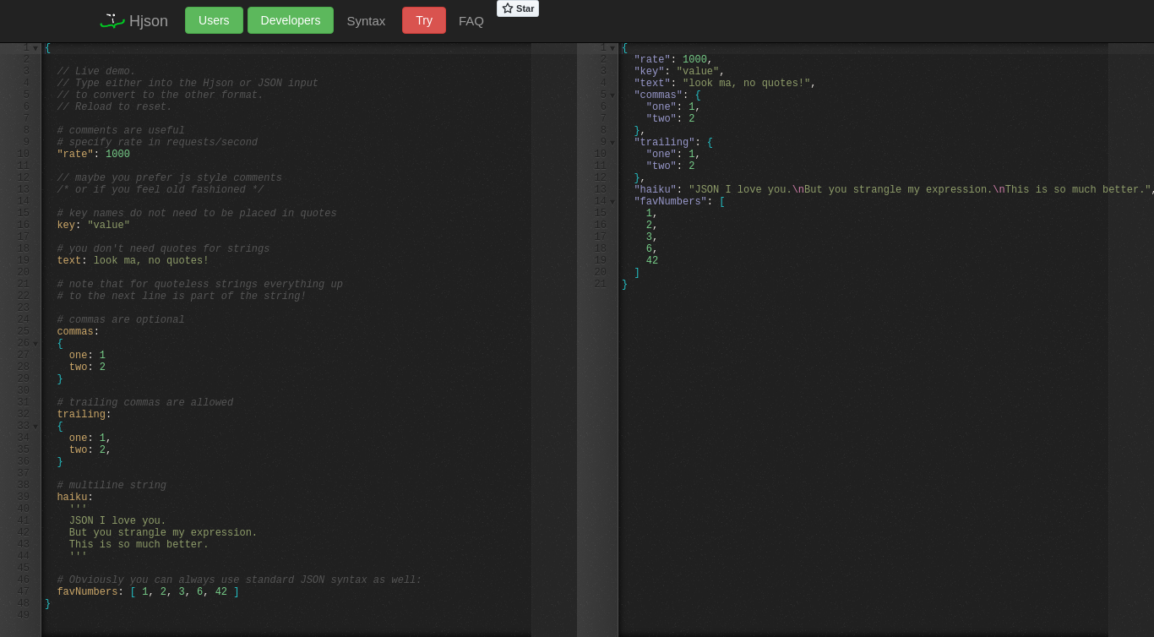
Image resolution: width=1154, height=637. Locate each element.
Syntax (365, 21)
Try (424, 20)
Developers (291, 20)
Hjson (131, 21)
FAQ (471, 21)
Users (214, 20)
